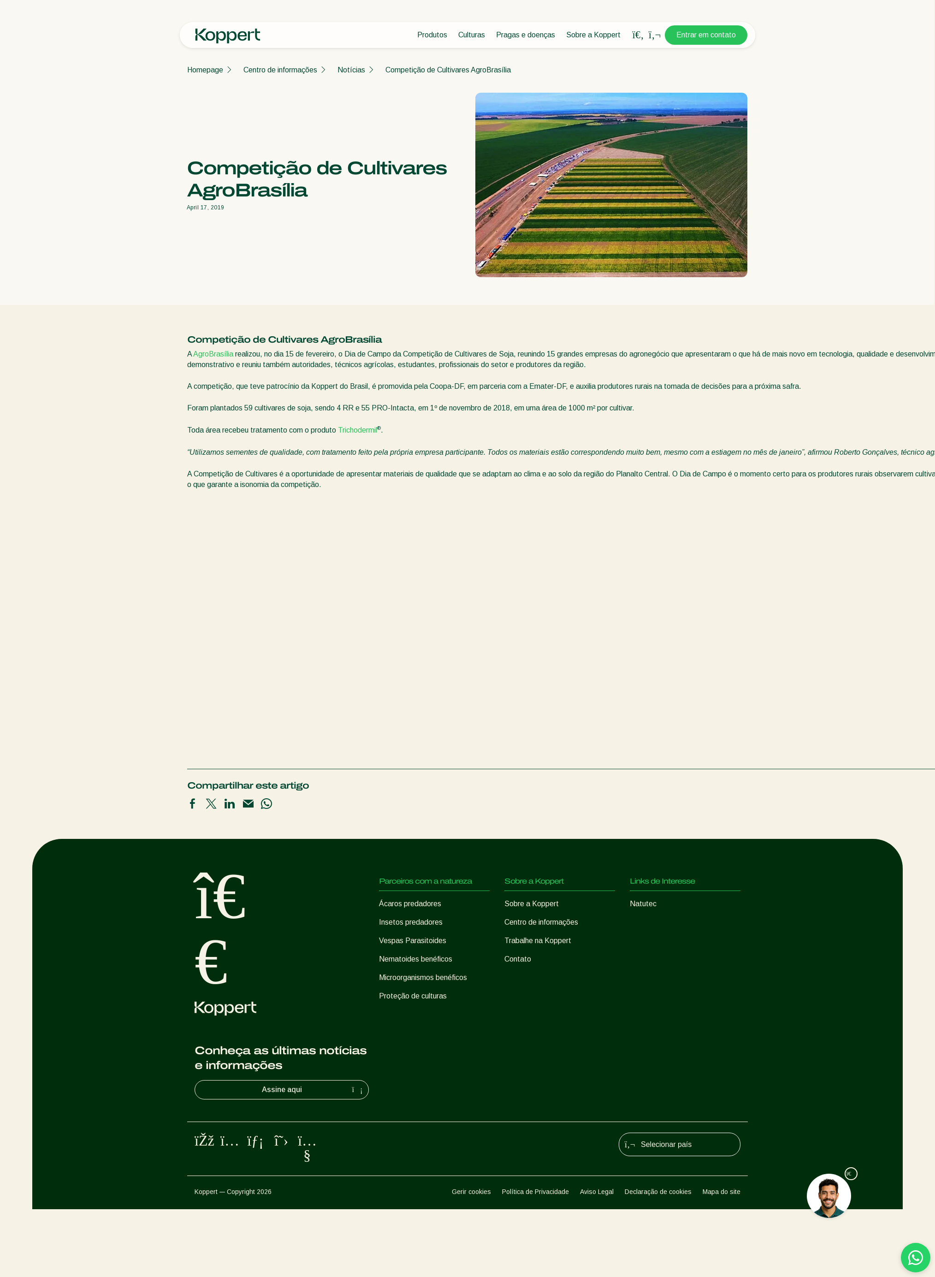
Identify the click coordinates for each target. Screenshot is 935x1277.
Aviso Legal (597, 1191)
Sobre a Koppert (593, 35)
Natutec (643, 904)
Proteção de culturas (413, 996)
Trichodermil (357, 430)
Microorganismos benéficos (423, 977)
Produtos (432, 35)
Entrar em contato (706, 35)
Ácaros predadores (410, 904)
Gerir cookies (471, 1191)
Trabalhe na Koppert (537, 940)
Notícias (351, 70)
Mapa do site (721, 1191)
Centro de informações (280, 70)
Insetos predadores (411, 922)
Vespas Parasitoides (412, 940)
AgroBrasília (213, 354)
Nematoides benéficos (415, 959)
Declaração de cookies (658, 1191)
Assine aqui (313, 1089)
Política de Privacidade (535, 1191)
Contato (517, 959)
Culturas (471, 35)
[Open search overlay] (638, 35)
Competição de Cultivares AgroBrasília (448, 70)
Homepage (205, 70)
